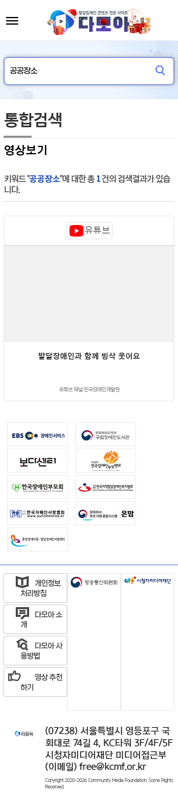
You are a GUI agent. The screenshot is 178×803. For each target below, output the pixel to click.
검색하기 (160, 71)
